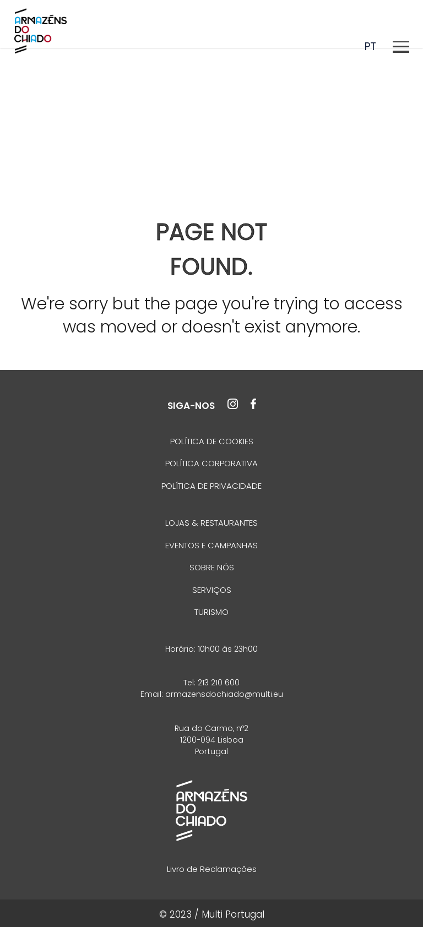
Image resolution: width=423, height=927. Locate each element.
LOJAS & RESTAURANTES (211, 522)
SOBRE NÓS (211, 567)
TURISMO (211, 612)
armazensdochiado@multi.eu (224, 694)
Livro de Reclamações (212, 869)
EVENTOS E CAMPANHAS (211, 545)
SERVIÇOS (211, 590)
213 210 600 (219, 682)
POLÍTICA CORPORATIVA (211, 463)
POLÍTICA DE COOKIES (211, 441)
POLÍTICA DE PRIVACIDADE (211, 486)
